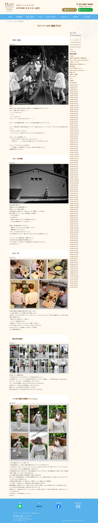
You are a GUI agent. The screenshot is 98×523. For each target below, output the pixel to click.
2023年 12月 (73, 130)
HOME (10, 17)
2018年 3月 (73, 271)
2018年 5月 (73, 267)
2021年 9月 (73, 185)
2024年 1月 (73, 128)
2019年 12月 (73, 228)
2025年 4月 (73, 97)
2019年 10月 (73, 232)
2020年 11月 (73, 205)
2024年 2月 (73, 126)
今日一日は (16, 40)
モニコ (71, 78)
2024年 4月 (73, 122)
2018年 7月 (73, 263)
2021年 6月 (73, 191)
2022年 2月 (73, 175)
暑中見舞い (72, 66)
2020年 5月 (73, 218)
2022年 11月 (73, 156)
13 (77, 42)
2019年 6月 (73, 240)
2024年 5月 (73, 120)
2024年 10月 (73, 109)
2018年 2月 (73, 273)
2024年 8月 (73, 113)
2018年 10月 (73, 256)
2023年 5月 (73, 144)
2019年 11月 (73, 230)
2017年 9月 (73, 283)
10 (72, 42)
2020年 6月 (73, 216)
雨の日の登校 (17, 338)
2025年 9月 (73, 87)
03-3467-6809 (86, 4)
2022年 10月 (73, 158)
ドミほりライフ (64, 17)
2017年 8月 (73, 285)
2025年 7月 (73, 91)
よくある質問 (86, 17)
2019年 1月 (73, 250)
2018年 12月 (73, 252)
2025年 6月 (73, 93)
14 (78, 42)
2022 (72, 51)
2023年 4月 (73, 146)
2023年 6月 (73, 142)
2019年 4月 (73, 244)
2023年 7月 (73, 140)
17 (72, 44)
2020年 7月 (73, 213)
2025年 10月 (73, 85)
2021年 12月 (73, 179)
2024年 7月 (73, 115)
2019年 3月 (73, 246)
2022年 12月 (73, 154)
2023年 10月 (73, 134)
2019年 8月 (73, 236)
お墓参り (72, 80)
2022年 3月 (73, 173)
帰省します (72, 72)
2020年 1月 (73, 226)
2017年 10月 (73, 281)
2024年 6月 (73, 117)
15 (80, 42)
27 (77, 47)
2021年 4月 (73, 195)
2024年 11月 (73, 107)
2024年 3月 (73, 124)
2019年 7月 (73, 238)
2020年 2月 (73, 224)
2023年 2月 (73, 150)
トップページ (9, 21)
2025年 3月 (73, 99)
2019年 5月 (73, 242)
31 (72, 49)
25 (73, 47)
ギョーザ (15, 253)
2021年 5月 (73, 193)
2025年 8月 (73, 89)
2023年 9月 (73, 136)
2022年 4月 (73, 171)
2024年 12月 (73, 105)
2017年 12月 (73, 277)
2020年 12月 (73, 203)
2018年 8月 (73, 261)
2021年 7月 (73, 189)
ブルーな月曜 (17, 158)
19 (75, 44)
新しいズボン (73, 76)
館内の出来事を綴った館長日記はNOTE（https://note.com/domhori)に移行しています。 (79, 60)
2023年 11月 (73, 132)
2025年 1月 (73, 103)
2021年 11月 (73, 181)
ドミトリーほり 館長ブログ (19, 21)
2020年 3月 (73, 222)
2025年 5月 (73, 95)
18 (73, 44)
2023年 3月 (73, 148)
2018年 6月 (73, 265)
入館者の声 (75, 17)
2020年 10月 (73, 207)
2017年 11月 (73, 279)
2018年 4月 (73, 269)
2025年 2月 (73, 101)
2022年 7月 (73, 164)
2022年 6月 (73, 167)
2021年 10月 (73, 183)
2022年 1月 (73, 177)
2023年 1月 (73, 152)
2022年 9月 (73, 160)
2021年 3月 (73, 197)
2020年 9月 (73, 209)
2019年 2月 (73, 248)
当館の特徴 (19, 17)
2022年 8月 (73, 162)
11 (73, 42)
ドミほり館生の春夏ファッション (25, 398)
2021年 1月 (73, 201)
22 (80, 44)
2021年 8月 (73, 187)
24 (72, 47)
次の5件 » (11, 495)
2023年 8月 (73, 138)
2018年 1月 (73, 275)
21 (78, 44)
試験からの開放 (74, 74)
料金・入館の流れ (51, 17)
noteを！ (72, 56)
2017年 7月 (73, 287)
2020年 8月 (73, 211)
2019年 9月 (73, 234)
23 (70, 47)
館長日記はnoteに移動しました (78, 64)
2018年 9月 (73, 258)
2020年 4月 (73, 220)
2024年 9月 (73, 111)
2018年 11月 (73, 254)
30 (70, 49)
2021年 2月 (73, 199)
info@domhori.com (21, 520)
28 (78, 47)
